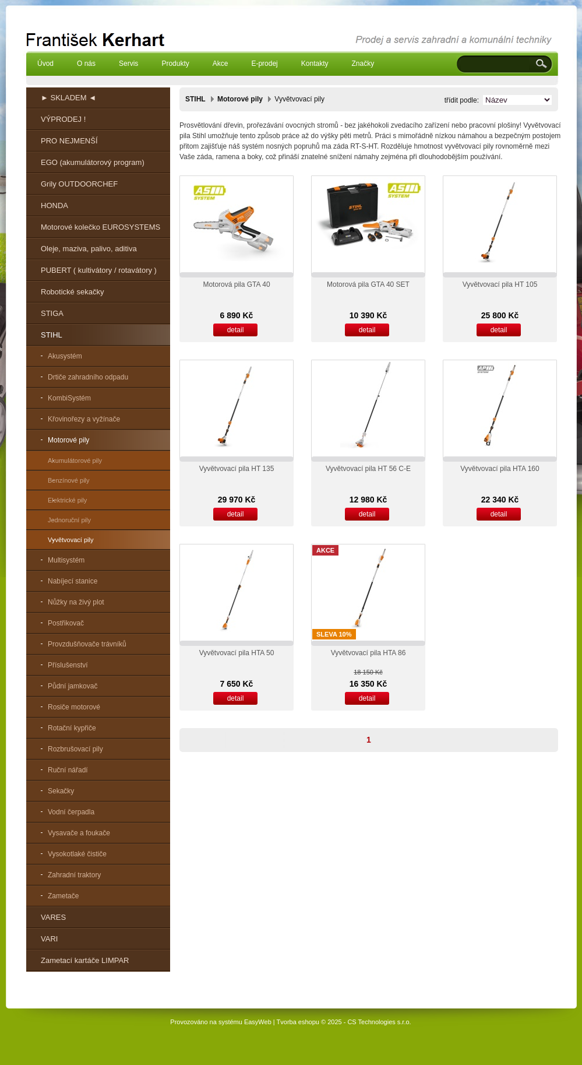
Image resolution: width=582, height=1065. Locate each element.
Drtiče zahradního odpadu (88, 377)
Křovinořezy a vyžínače (84, 419)
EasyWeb (257, 1021)
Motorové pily (68, 440)
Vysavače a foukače (79, 833)
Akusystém (65, 356)
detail (235, 330)
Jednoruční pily (69, 519)
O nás (86, 63)
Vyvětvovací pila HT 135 (236, 469)
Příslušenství (68, 665)
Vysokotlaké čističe (77, 854)
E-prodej (264, 63)
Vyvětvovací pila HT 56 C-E (368, 469)
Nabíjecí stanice (72, 581)
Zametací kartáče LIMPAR (85, 960)
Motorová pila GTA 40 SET (368, 284)
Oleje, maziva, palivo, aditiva (89, 248)
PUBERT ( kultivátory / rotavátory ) (99, 270)
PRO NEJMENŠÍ (69, 140)
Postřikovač (66, 623)
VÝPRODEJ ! (63, 119)
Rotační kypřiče (72, 728)
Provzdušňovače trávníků (87, 644)
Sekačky (61, 791)
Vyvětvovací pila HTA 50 (236, 653)
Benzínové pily (69, 480)
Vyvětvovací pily (70, 539)
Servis (128, 63)
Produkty (175, 63)
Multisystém (66, 560)
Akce (220, 63)
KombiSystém (69, 398)
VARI (49, 938)
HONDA (54, 205)
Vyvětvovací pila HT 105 (500, 284)
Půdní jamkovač (72, 686)
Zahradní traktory (74, 875)
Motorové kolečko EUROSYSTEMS (100, 227)
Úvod (45, 63)
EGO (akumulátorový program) (92, 162)
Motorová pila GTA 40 (236, 284)
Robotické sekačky (72, 291)
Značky (362, 63)
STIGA (52, 313)
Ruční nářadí (68, 770)
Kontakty (315, 63)
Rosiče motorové (74, 707)
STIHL (51, 335)
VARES (53, 917)
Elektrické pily (67, 500)
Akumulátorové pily (75, 460)
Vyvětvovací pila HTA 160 (499, 469)
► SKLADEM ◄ (68, 97)
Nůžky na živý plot (76, 602)
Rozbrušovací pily (75, 749)
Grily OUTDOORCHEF (79, 184)
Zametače (63, 896)
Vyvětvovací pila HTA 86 (368, 653)
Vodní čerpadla (71, 812)
